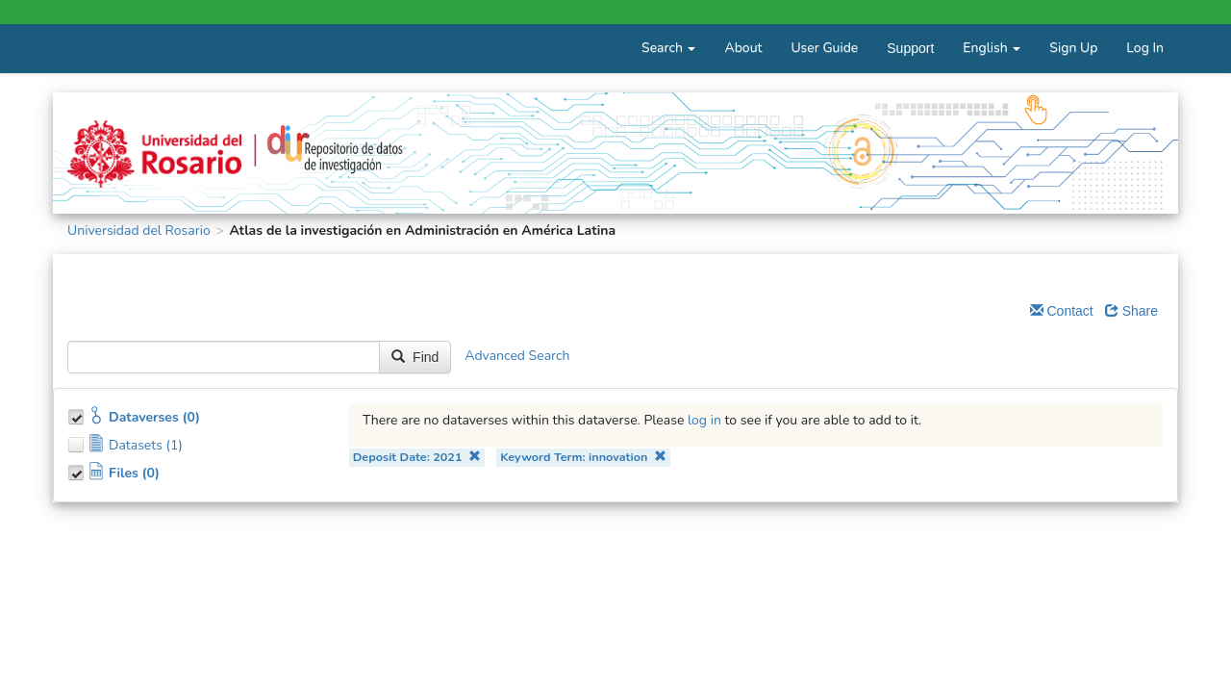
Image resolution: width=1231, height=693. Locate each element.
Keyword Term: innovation (583, 457)
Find (415, 357)
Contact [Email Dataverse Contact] (1061, 311)
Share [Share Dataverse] (1131, 311)
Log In (1145, 47)
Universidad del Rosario (139, 230)
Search (668, 47)
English (991, 47)
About (743, 47)
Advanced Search (517, 356)
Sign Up (1073, 47)
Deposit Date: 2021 (417, 457)
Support (910, 48)
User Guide (824, 47)
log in (704, 420)
